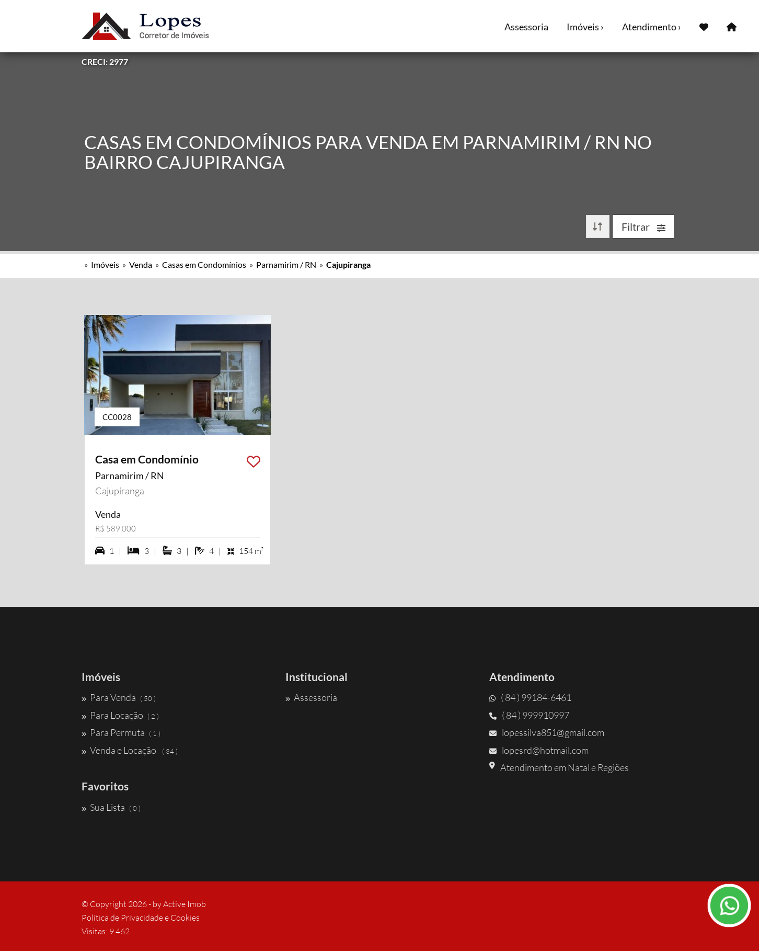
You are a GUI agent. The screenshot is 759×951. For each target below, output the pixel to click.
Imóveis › (585, 26)
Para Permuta (121, 732)
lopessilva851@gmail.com (546, 732)
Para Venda (119, 697)
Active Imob (184, 904)
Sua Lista (111, 807)
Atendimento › (651, 26)
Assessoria (526, 26)
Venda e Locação (130, 750)
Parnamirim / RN (286, 264)
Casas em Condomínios (204, 264)
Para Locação (120, 715)
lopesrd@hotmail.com (539, 750)
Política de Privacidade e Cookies (141, 917)
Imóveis (105, 264)
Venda (140, 264)
